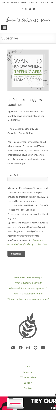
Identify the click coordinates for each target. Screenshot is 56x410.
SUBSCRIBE (34, 2)
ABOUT (5, 2)
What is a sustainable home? (28, 293)
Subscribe (28, 371)
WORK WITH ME (18, 2)
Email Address (14, 174)
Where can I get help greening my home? (28, 298)
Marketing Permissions (19, 188)
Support (28, 382)
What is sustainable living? (28, 282)
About (28, 366)
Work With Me (28, 377)
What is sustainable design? (28, 277)
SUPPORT (45, 2)
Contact (28, 388)
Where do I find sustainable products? (28, 288)
